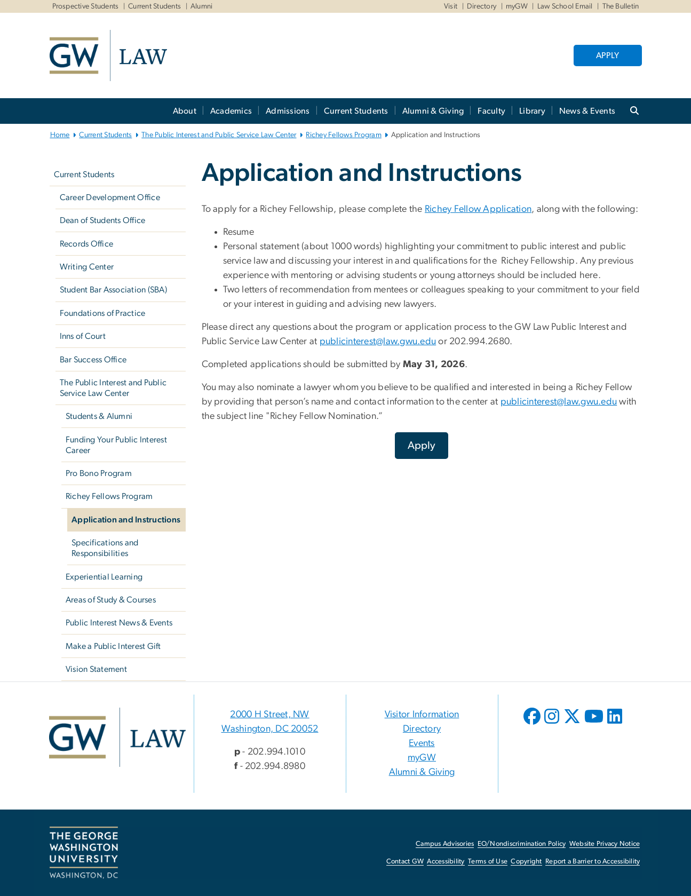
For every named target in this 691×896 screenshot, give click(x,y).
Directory (481, 6)
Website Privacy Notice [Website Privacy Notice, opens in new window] (604, 844)
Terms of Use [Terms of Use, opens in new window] (487, 861)
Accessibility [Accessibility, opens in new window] (445, 861)
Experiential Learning (104, 577)
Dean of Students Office (103, 220)
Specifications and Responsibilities (105, 548)
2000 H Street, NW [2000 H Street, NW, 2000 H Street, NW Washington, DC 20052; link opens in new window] (269, 714)
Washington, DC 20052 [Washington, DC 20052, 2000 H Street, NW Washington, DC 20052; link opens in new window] (270, 729)
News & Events (587, 111)
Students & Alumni (99, 416)
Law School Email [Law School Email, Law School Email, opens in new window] (565, 6)
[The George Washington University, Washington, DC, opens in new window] (84, 853)
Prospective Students (85, 6)
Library (532, 111)
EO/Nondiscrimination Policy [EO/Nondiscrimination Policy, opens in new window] (522, 844)
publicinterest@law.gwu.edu (378, 341)
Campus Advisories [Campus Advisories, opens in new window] (445, 844)
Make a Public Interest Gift (113, 646)
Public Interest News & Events (119, 623)
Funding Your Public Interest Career (116, 445)
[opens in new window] (533, 724)
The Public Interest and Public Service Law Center (218, 135)
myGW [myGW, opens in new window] (422, 758)
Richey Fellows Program (344, 135)
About (184, 111)
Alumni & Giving (433, 111)
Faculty (491, 111)
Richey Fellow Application (478, 209)
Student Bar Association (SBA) (113, 290)
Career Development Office (110, 197)
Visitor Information (422, 714)
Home (60, 135)
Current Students (154, 6)
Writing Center (87, 267)
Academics (231, 111)
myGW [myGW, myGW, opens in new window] (517, 6)
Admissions (288, 111)
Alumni (201, 6)
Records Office (87, 244)
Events (422, 743)
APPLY (607, 55)
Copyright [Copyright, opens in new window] (526, 861)
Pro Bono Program (99, 473)
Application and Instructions (126, 520)
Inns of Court (83, 336)
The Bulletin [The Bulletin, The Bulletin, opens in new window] (620, 6)
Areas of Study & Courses (111, 600)
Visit (450, 6)
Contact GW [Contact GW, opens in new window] (405, 861)
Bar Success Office (93, 359)
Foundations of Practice (103, 313)
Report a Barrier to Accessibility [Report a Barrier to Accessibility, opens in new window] (592, 861)
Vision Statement (96, 669)
